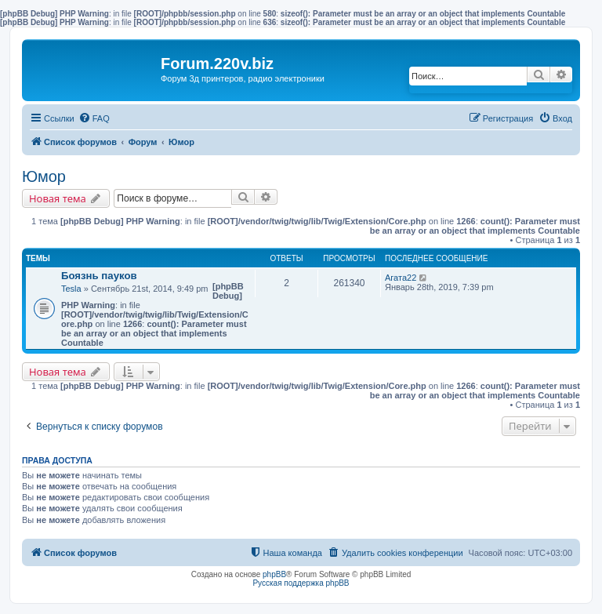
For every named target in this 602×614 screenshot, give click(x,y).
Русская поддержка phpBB (300, 583)
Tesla (71, 288)
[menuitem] (94, 118)
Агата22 (400, 277)
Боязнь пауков (99, 276)
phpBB (274, 574)
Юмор (44, 176)
